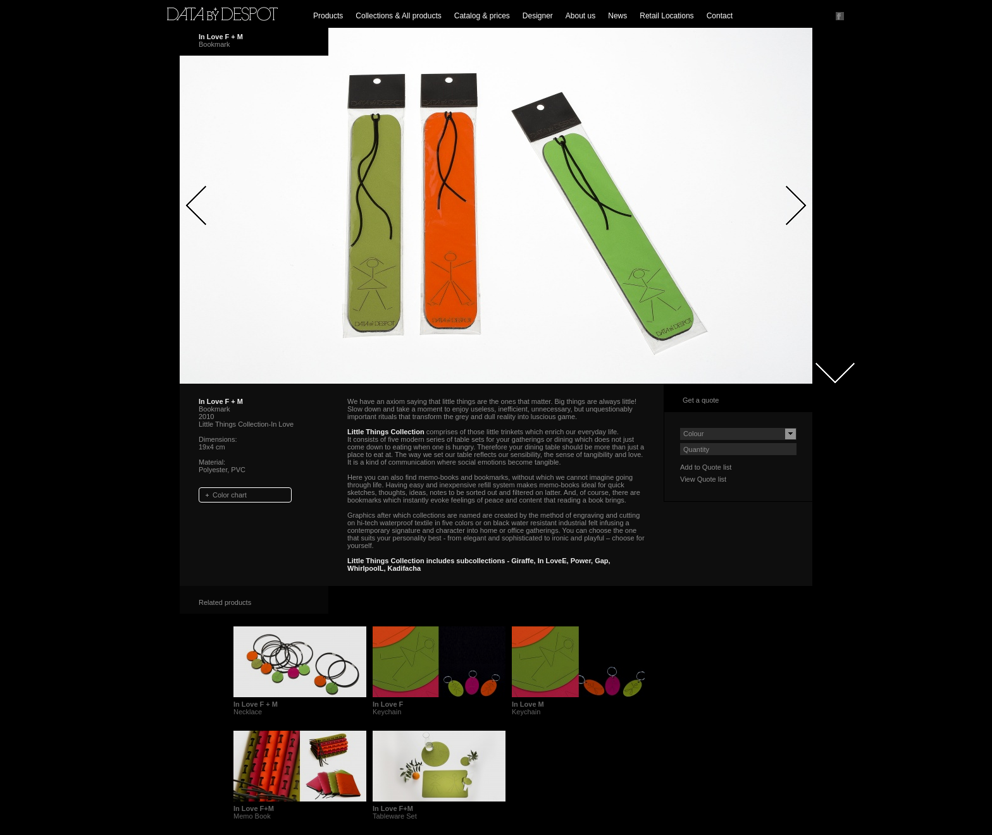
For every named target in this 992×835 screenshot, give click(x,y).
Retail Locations (666, 15)
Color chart (230, 495)
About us (580, 15)
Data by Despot (222, 14)
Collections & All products (398, 15)
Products (328, 15)
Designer (538, 15)
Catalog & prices (482, 15)
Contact (720, 15)
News (617, 15)
